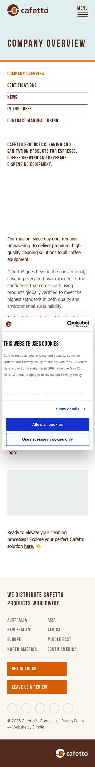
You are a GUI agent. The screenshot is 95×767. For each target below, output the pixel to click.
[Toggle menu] (82, 12)
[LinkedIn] (40, 708)
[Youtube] (68, 708)
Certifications (22, 85)
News (12, 97)
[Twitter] (26, 708)
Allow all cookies (47, 424)
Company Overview (26, 73)
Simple (38, 727)
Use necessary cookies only (47, 439)
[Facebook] (12, 708)
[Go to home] (27, 10)
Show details (68, 409)
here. (29, 546)
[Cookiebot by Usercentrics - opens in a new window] (67, 324)
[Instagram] (54, 708)
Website (19, 727)
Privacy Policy (73, 721)
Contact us (49, 721)
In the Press (19, 109)
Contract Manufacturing (33, 120)
